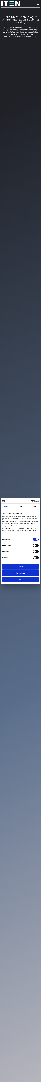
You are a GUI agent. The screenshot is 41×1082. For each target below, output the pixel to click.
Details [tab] (20, 506)
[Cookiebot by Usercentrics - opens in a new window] (30, 501)
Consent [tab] (7, 506)
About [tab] (33, 506)
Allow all (21, 566)
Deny (20, 579)
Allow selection (20, 573)
